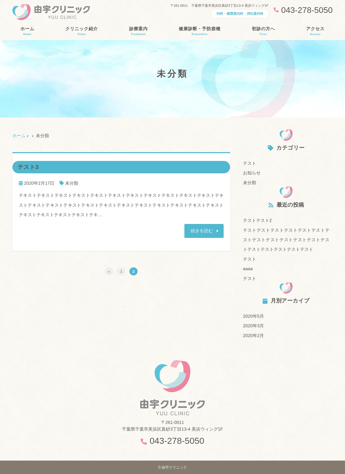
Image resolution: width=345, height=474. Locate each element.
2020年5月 (253, 316)
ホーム (27, 31)
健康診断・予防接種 (200, 31)
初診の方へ (263, 31)
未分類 (71, 183)
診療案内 (138, 31)
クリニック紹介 (81, 31)
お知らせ (252, 172)
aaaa (248, 268)
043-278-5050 (177, 441)
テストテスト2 (257, 220)
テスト (249, 163)
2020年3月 (253, 325)
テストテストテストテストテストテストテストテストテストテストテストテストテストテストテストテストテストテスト (286, 240)
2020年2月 (253, 335)
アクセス (315, 31)
